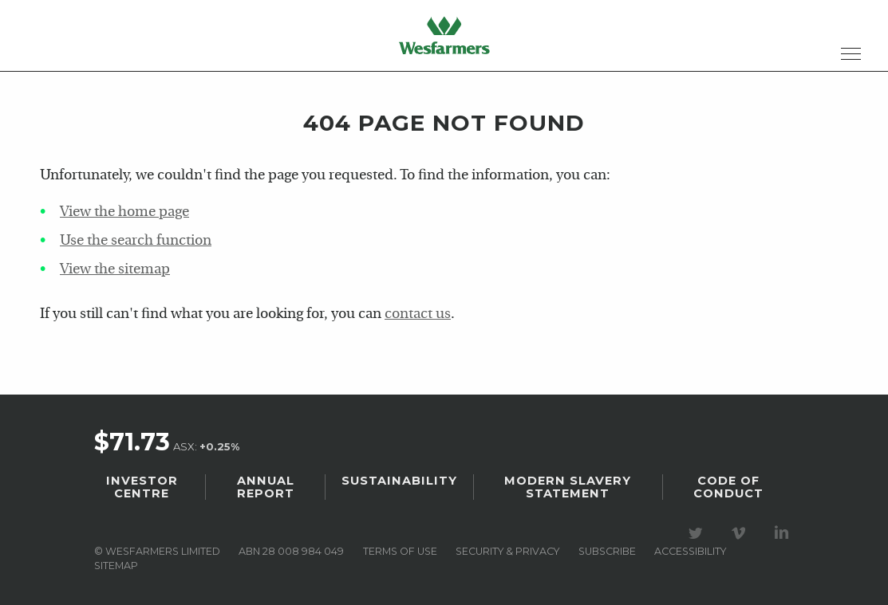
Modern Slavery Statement (567, 487)
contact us (418, 314)
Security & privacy (507, 551)
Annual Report (265, 487)
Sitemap (116, 566)
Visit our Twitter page (698, 533)
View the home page (124, 212)
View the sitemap (115, 269)
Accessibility (690, 551)
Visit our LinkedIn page (784, 533)
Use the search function (135, 241)
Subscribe (607, 551)
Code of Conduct (728, 487)
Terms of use (400, 551)
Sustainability (399, 480)
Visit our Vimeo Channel (741, 533)
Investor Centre (142, 487)
